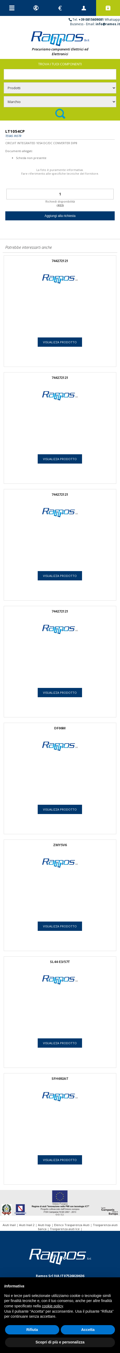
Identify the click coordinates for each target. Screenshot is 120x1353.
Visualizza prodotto (60, 342)
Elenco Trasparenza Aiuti (71, 1225)
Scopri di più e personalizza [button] (60, 1342)
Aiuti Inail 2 (27, 1225)
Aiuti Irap (44, 1225)
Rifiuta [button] (32, 1330)
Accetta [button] (88, 1330)
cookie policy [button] (52, 1306)
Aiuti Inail (9, 1225)
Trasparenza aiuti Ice (65, 1229)
